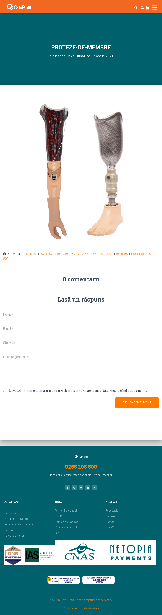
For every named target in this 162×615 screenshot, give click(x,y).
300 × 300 (46, 254)
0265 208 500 (81, 466)
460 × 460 (91, 254)
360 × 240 (76, 254)
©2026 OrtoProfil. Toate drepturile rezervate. (81, 600)
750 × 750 (61, 254)
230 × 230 (106, 254)
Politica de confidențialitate (81, 608)
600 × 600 (122, 254)
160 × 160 (137, 254)
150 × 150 (31, 254)
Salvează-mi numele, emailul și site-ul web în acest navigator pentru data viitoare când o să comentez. (79, 390)
